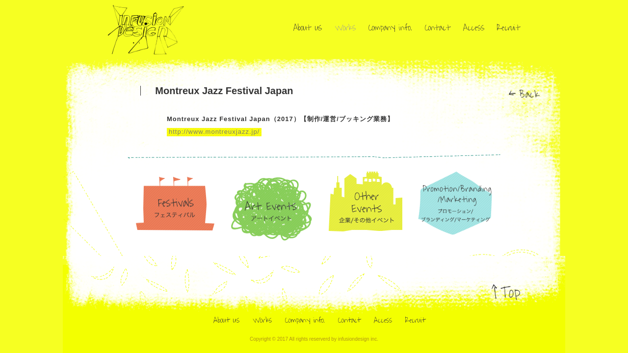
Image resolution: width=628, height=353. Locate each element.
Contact (437, 28)
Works (345, 28)
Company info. (390, 28)
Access (473, 28)
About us (307, 28)
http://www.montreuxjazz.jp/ (214, 138)
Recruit (508, 28)
